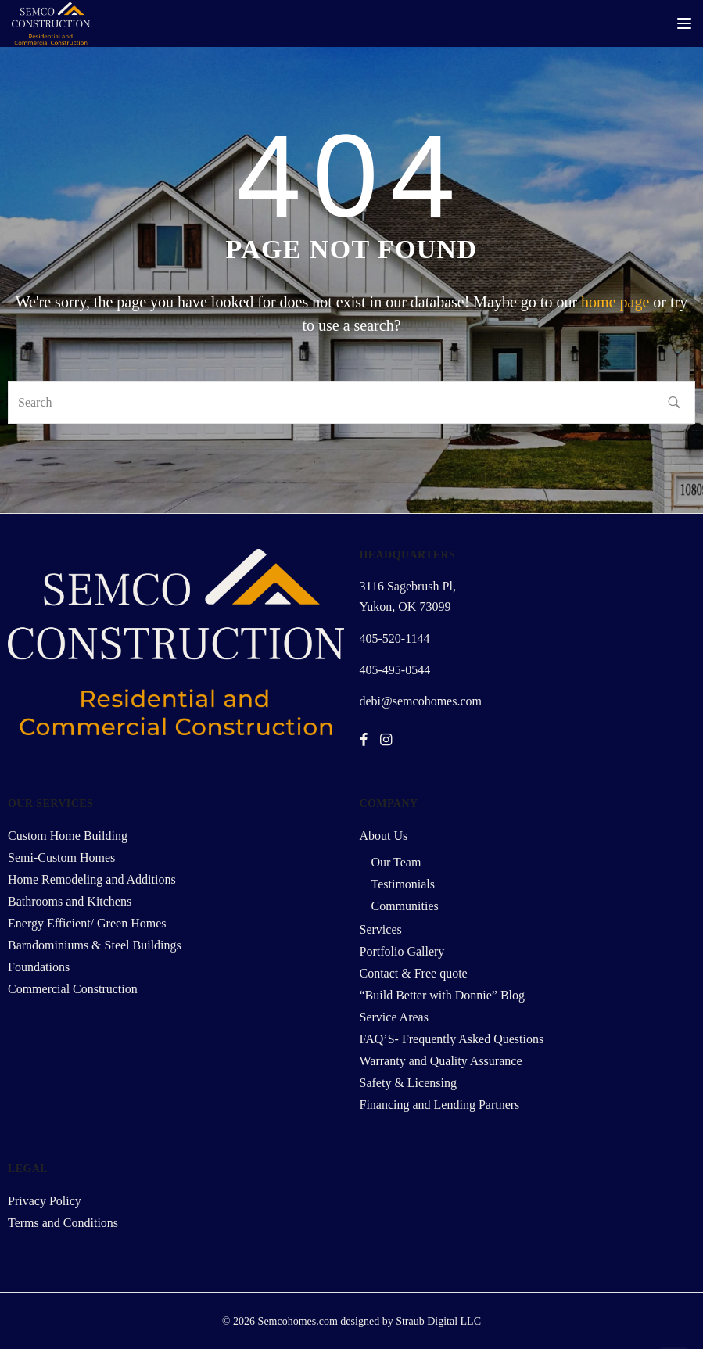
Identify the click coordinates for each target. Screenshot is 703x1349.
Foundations (39, 967)
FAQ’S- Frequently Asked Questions (452, 1039)
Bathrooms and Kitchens (69, 901)
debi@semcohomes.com (421, 701)
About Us (384, 835)
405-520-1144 (395, 638)
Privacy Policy (44, 1200)
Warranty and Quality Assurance (441, 1060)
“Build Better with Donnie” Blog (442, 995)
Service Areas (394, 1017)
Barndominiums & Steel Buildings (94, 945)
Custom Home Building (67, 835)
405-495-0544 (395, 669)
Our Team (396, 862)
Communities (405, 906)
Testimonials (403, 884)
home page (615, 301)
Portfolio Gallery (402, 951)
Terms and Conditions (63, 1222)
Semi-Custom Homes (61, 857)
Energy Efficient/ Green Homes (87, 923)
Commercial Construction (73, 989)
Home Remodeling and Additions (92, 879)
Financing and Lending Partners (440, 1104)
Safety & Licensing (408, 1082)
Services (381, 929)
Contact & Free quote (414, 973)
